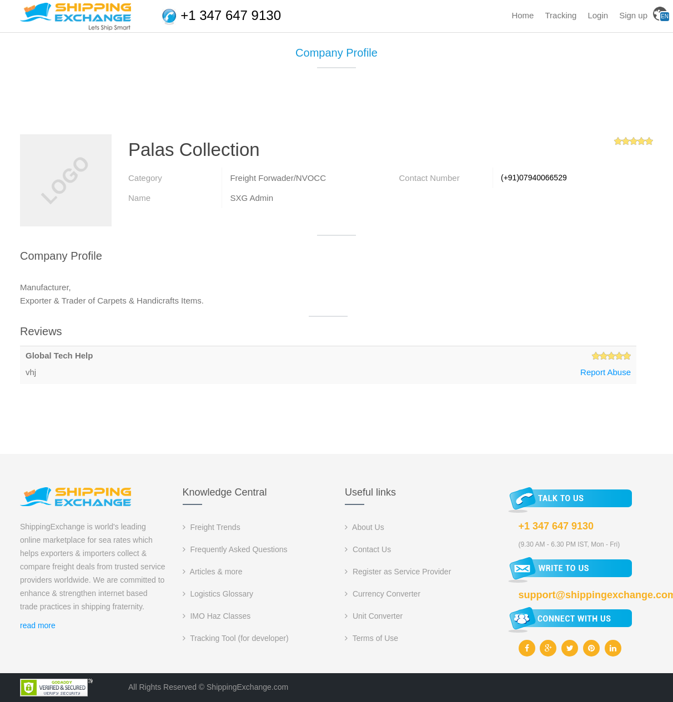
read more (38, 625)
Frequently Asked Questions (235, 549)
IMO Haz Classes (217, 616)
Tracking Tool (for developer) (236, 638)
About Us (364, 527)
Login (597, 15)
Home (522, 15)
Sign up (633, 15)
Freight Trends (211, 527)
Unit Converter (374, 616)
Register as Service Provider (398, 571)
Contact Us (368, 549)
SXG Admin (251, 198)
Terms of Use (371, 638)
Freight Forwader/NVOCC (278, 178)
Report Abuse (605, 372)
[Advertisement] (336, 105)
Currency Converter (382, 593)
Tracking (560, 15)
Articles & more (213, 571)
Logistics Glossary (218, 593)
